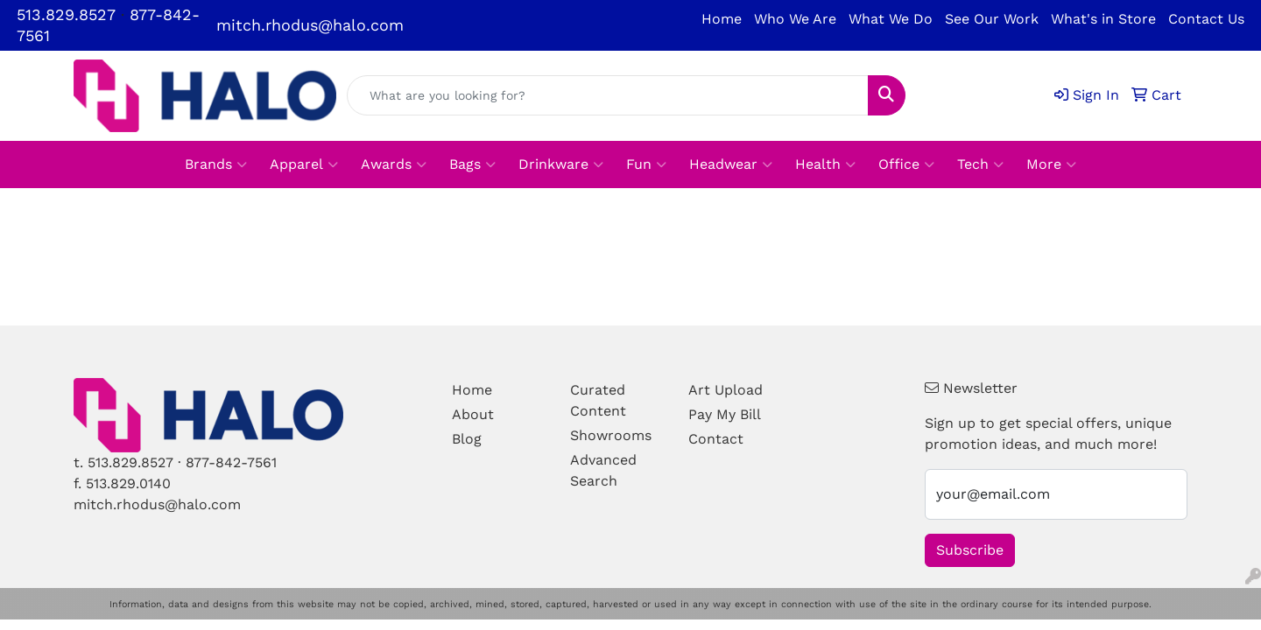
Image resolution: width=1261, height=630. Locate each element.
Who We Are (795, 18)
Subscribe (970, 550)
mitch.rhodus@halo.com (310, 25)
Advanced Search (603, 470)
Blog (467, 438)
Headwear (730, 164)
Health (825, 164)
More (1051, 164)
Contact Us (1206, 18)
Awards (393, 164)
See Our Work (992, 18)
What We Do (891, 18)
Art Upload (725, 390)
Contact (715, 438)
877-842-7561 (231, 462)
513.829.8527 (66, 14)
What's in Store (1103, 18)
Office (906, 164)
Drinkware (560, 164)
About (473, 414)
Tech (980, 164)
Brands (216, 164)
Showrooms (611, 435)
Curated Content (598, 400)
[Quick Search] (608, 95)
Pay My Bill (724, 414)
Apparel (304, 164)
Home (721, 18)
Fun (646, 164)
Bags (472, 164)
